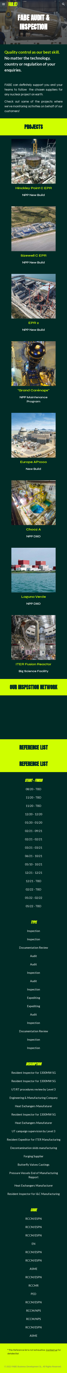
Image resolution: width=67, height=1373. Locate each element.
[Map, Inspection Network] (33, 717)
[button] (3, 4)
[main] (33, 22)
